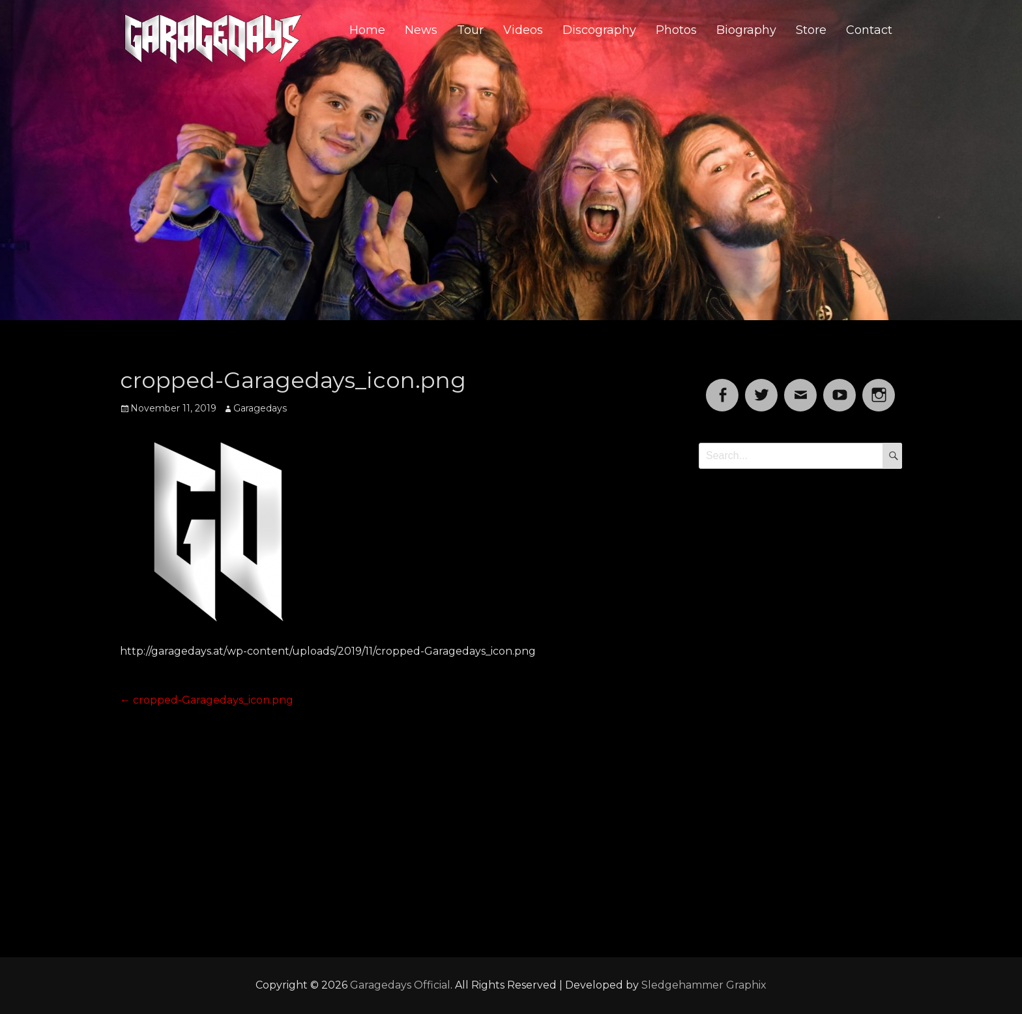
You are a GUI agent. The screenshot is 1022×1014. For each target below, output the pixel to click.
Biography (746, 30)
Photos (676, 30)
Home (367, 30)
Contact (869, 30)
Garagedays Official (400, 985)
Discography (599, 30)
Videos (523, 30)
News (421, 30)
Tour (470, 30)
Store (811, 30)
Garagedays (260, 408)
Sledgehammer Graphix (703, 985)
